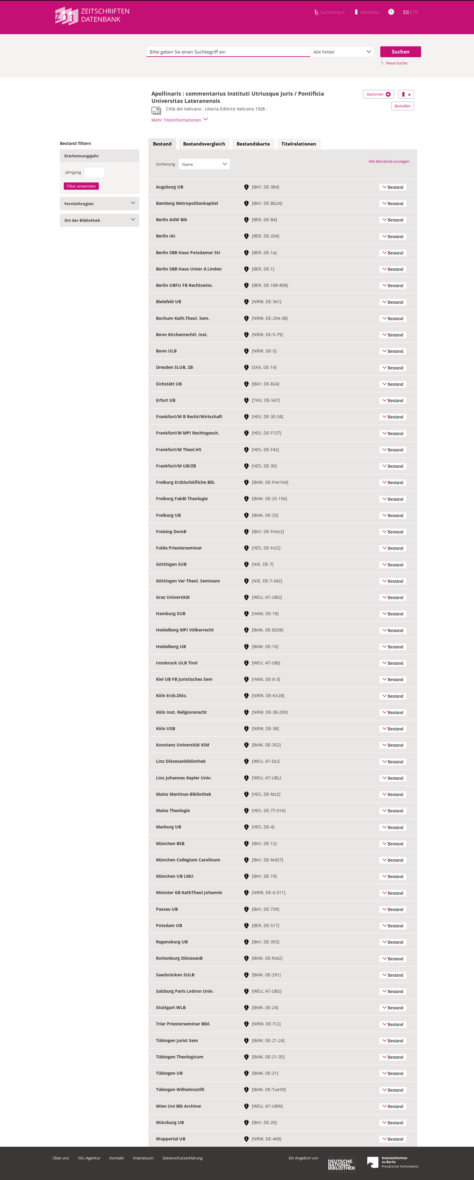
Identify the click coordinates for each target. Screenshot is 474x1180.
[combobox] (342, 51)
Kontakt (116, 1158)
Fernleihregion (99, 203)
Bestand (162, 144)
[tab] (162, 144)
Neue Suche (393, 63)
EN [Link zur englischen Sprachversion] (406, 12)
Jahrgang (73, 172)
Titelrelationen (298, 144)
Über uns (61, 1158)
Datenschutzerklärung (183, 1158)
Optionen (378, 94)
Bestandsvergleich (204, 144)
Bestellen (402, 106)
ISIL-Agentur (89, 1158)
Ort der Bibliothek (99, 220)
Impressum (143, 1158)
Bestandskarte (253, 144)
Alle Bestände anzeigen (389, 161)
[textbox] (228, 51)
